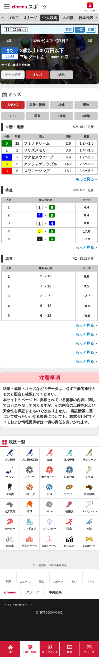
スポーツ (32, 592)
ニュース (89, 652)
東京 (68, 30)
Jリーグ (30, 18)
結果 (61, 75)
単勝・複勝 (37, 105)
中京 (80, 30)
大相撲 (67, 18)
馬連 (86, 105)
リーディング (50, 652)
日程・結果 (29, 652)
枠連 (61, 105)
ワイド (13, 116)
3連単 (86, 116)
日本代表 (86, 18)
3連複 (62, 116)
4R (9, 41)
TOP (9, 652)
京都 (91, 30)
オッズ (37, 75)
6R (90, 41)
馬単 (37, 116)
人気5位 (12, 105)
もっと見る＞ (87, 179)
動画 (69, 652)
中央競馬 (49, 18)
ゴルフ (13, 18)
